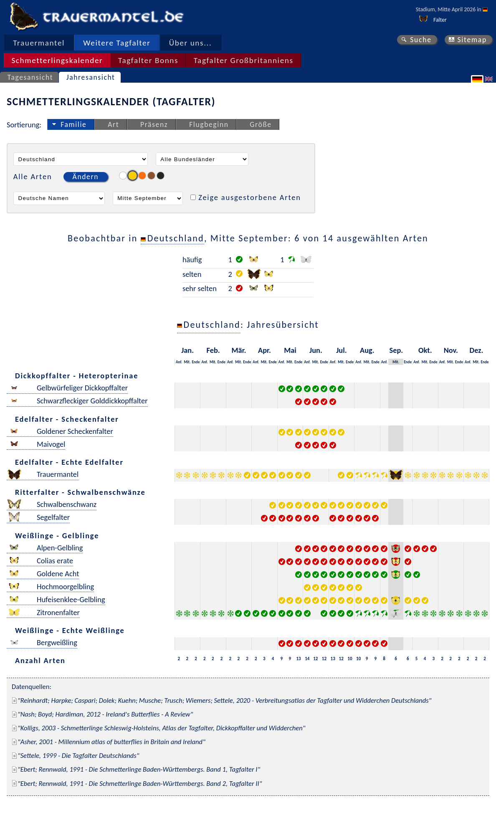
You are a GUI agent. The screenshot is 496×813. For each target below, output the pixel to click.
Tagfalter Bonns (148, 60)
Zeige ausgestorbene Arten (249, 197)
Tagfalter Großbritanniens (244, 60)
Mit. (187, 362)
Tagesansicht (30, 77)
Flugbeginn (208, 124)
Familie (73, 124)
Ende (196, 362)
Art (113, 124)
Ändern (86, 176)
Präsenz (154, 124)
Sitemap (472, 39)
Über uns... (190, 43)
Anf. (179, 362)
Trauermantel (39, 43)
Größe (260, 124)
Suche (421, 39)
